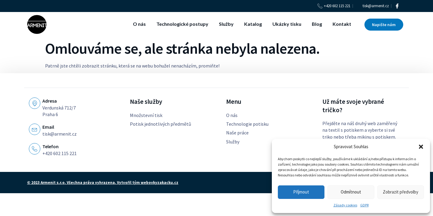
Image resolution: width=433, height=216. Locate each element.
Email (48, 127)
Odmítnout (351, 192)
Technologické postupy (182, 24)
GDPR (364, 205)
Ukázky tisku (286, 24)
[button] (421, 147)
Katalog (253, 24)
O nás (139, 24)
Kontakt (342, 24)
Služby (226, 24)
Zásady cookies (345, 205)
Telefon (50, 146)
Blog (317, 24)
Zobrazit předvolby (400, 192)
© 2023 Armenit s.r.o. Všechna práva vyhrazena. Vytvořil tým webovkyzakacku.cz (102, 182)
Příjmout (301, 192)
